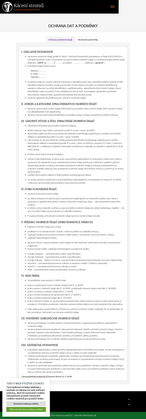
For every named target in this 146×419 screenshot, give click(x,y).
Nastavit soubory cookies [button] (26, 403)
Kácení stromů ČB (64, 415)
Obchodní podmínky (88, 39)
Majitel (20, 404)
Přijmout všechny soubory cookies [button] (26, 409)
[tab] (73, 399)
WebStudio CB (89, 415)
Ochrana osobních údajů (60, 39)
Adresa (20, 399)
